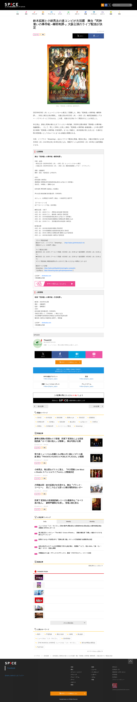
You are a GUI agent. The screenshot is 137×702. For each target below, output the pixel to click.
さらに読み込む (74, 623)
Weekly (68, 521)
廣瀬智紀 (91, 417)
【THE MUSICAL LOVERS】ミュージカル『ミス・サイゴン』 (56, 643)
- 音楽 (71, 667)
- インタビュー (95, 672)
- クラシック (73, 674)
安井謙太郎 (49, 426)
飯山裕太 (72, 422)
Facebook (11, 668)
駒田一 (38, 634)
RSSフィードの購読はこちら (70, 362)
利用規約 (114, 677)
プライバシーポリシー (118, 679)
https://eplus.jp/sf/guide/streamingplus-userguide (60, 268)
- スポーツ (73, 682)
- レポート (93, 674)
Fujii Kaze (39, 647)
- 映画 (71, 685)
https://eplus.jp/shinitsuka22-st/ (74, 243)
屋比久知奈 (59, 634)
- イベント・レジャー (76, 672)
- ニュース (93, 669)
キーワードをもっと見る (94, 651)
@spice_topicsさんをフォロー (14, 675)
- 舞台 (71, 669)
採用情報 (114, 674)
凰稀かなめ (69, 417)
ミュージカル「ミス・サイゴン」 (47, 638)
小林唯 (70, 634)
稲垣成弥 (61, 422)
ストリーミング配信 (63, 426)
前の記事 (39, 406)
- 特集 (92, 679)
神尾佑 (38, 426)
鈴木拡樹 (48, 417)
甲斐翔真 (48, 634)
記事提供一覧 (116, 669)
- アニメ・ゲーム (74, 677)
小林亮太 (94, 422)
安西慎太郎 (40, 422)
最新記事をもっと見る (95, 565)
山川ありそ (83, 422)
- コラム (93, 677)
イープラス (37, 656)
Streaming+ (78, 426)
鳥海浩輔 (58, 417)
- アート (72, 679)
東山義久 (79, 634)
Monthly (92, 521)
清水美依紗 (66, 638)
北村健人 (51, 422)
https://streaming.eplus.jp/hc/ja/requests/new (58, 270)
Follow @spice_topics (50, 379)
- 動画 (92, 667)
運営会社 (114, 667)
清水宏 (38, 417)
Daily (44, 521)
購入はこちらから (60, 284)
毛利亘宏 (81, 417)
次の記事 (98, 406)
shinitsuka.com (46, 276)
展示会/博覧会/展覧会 (87, 643)
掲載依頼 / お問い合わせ (118, 672)
